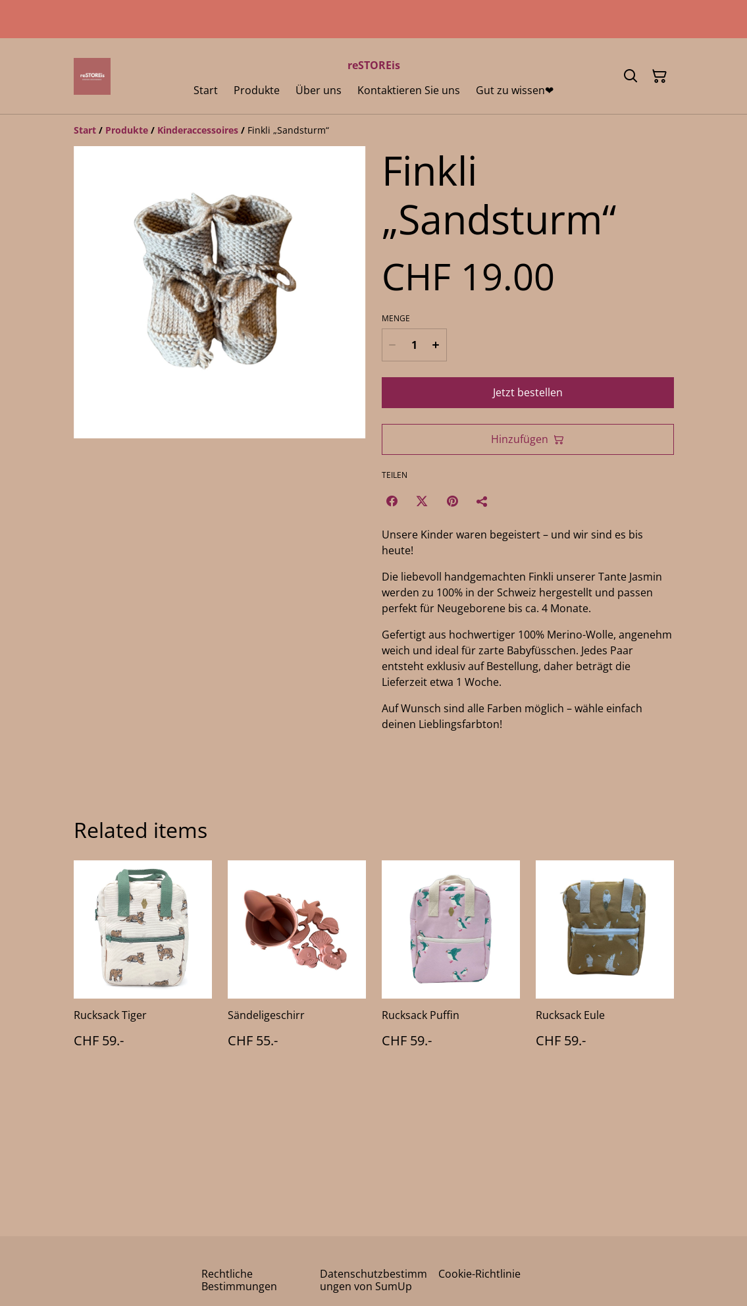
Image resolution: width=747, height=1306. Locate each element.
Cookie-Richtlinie (479, 1274)
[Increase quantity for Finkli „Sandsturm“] (436, 344)
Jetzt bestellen (528, 392)
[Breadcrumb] (374, 130)
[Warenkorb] (659, 76)
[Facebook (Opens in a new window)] (391, 501)
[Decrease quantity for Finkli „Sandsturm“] (392, 344)
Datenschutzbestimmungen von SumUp (373, 1280)
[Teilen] (482, 501)
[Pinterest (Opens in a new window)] (452, 501)
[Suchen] (630, 76)
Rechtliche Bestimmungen (239, 1280)
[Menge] (413, 344)
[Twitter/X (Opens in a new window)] (422, 501)
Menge (396, 318)
